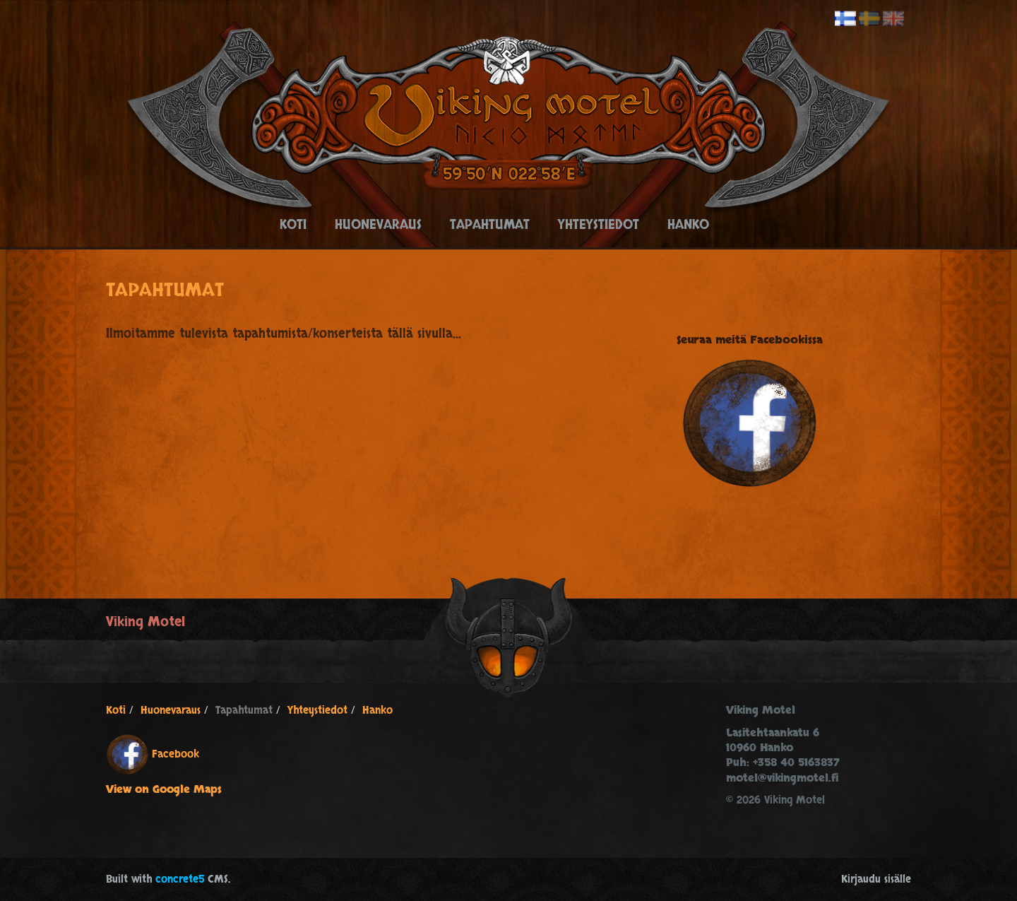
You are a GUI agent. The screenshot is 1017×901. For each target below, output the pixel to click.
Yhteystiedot (598, 225)
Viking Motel (145, 622)
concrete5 (179, 879)
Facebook (175, 753)
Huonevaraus (378, 225)
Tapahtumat (490, 225)
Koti (293, 225)
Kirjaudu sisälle (876, 879)
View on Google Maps (164, 789)
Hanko (688, 225)
